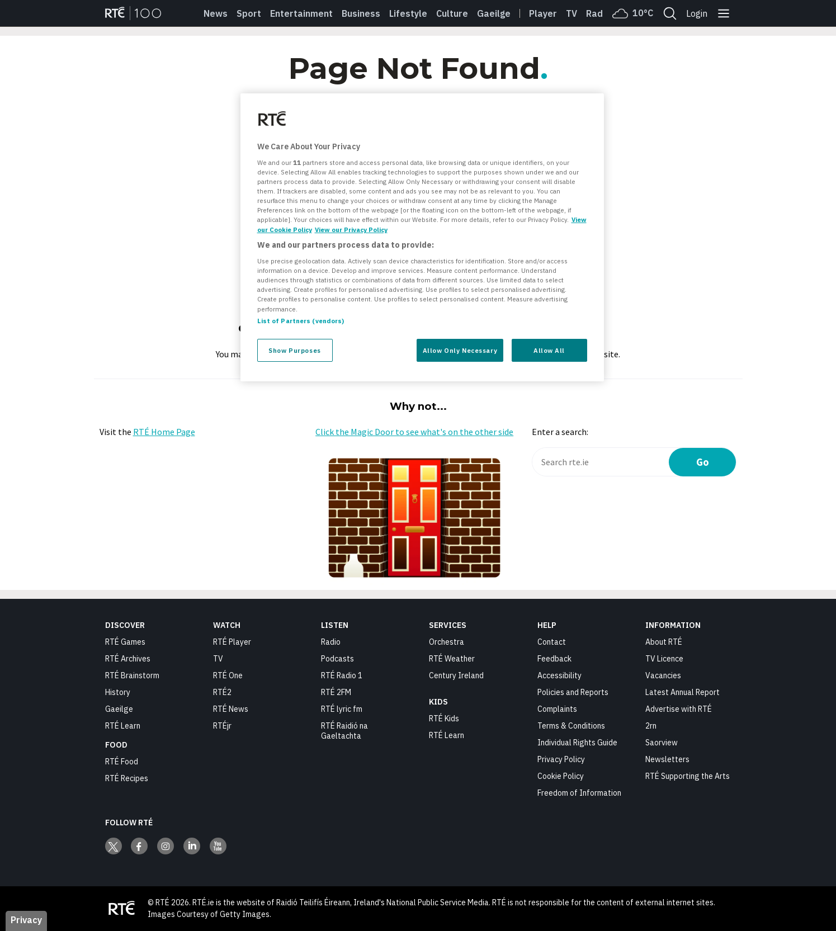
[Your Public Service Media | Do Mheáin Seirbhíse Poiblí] (122, 908)
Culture (452, 13)
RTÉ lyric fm (341, 709)
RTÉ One (228, 675)
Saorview (661, 743)
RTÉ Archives (127, 659)
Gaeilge (494, 13)
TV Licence (664, 659)
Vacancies (663, 675)
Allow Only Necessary (460, 350)
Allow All (549, 350)
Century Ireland (456, 675)
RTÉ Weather (452, 659)
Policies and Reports (572, 692)
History (117, 692)
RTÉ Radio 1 (341, 675)
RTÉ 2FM (336, 692)
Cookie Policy (560, 776)
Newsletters (667, 759)
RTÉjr (222, 726)
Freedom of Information (579, 793)
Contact (551, 642)
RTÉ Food (121, 762)
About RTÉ (663, 642)
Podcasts (337, 659)
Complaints (557, 709)
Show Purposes (294, 350)
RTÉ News (230, 709)
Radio (598, 13)
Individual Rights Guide (577, 743)
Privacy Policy (561, 759)
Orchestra (446, 642)
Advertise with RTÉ (678, 709)
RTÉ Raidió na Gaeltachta (344, 731)
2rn (650, 726)
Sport (249, 13)
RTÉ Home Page (164, 431)
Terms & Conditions (571, 726)
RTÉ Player (232, 642)
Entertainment (301, 13)
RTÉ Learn (122, 726)
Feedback (554, 659)
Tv (571, 13)
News (216, 13)
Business (361, 13)
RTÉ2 (222, 692)
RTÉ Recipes (126, 778)
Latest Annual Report (682, 692)
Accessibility (559, 675)
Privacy (26, 919)
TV (218, 659)
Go (702, 462)
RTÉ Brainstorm (132, 675)
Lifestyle (408, 13)
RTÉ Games (125, 642)
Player (543, 13)
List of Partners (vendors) (300, 320)
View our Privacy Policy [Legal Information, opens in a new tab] (351, 229)
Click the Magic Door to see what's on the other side (414, 431)
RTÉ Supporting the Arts (687, 776)
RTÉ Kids (444, 718)
